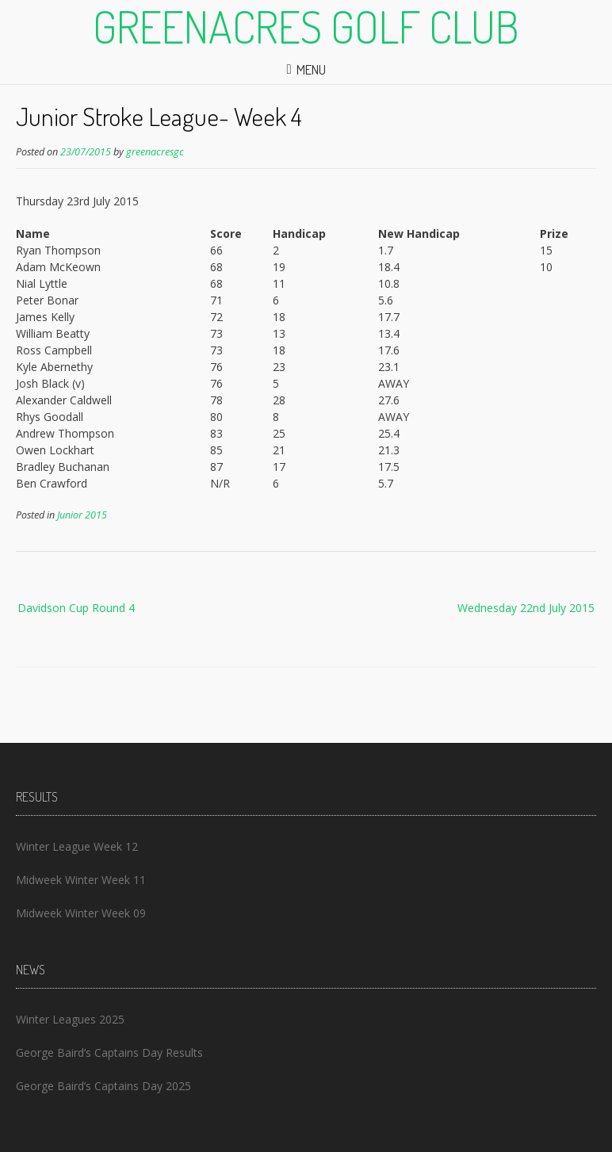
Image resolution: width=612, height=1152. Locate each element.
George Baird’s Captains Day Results (109, 1052)
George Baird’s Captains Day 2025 (103, 1085)
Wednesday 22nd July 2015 (526, 607)
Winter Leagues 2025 (70, 1019)
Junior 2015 (82, 515)
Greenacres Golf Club (306, 26)
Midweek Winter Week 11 (81, 879)
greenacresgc (155, 152)
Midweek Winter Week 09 (81, 912)
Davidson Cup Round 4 (76, 607)
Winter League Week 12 (77, 846)
